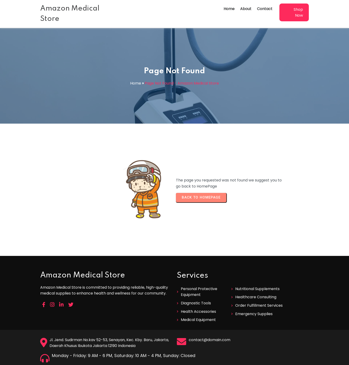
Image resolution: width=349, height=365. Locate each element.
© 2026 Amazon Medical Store (174, 359)
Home (135, 83)
